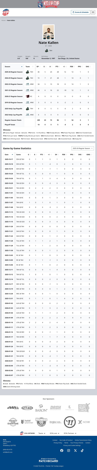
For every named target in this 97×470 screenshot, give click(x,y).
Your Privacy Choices (76, 443)
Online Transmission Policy (83, 440)
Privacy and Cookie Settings (72, 445)
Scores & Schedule (81, 12)
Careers (88, 443)
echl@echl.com (7, 452)
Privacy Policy (58, 443)
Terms (66, 443)
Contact (55, 440)
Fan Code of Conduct (66, 440)
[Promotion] (48, 4)
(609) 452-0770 (7, 449)
